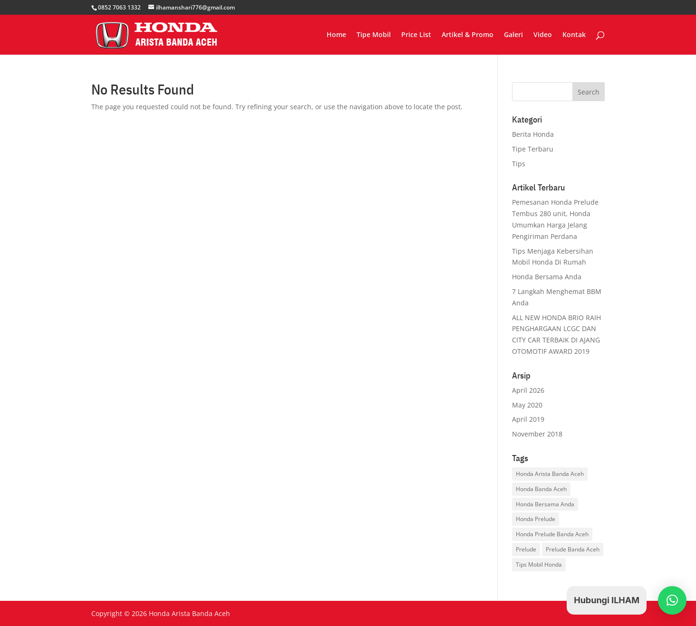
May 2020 (527, 404)
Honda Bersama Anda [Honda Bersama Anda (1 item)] (545, 504)
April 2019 (528, 419)
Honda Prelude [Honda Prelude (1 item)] (535, 519)
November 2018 (537, 433)
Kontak (574, 35)
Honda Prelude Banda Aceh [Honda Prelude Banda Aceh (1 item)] (552, 534)
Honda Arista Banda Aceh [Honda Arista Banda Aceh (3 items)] (550, 474)
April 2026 (528, 390)
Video (542, 35)
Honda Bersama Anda (546, 276)
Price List (416, 35)
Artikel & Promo (467, 35)
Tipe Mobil (374, 35)
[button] (672, 600)
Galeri (513, 35)
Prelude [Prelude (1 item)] (526, 549)
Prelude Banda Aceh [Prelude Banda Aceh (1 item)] (572, 549)
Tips (518, 163)
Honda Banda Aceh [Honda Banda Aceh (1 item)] (541, 489)
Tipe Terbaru (532, 148)
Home (336, 35)
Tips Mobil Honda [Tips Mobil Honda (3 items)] (539, 564)
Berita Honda (533, 134)
